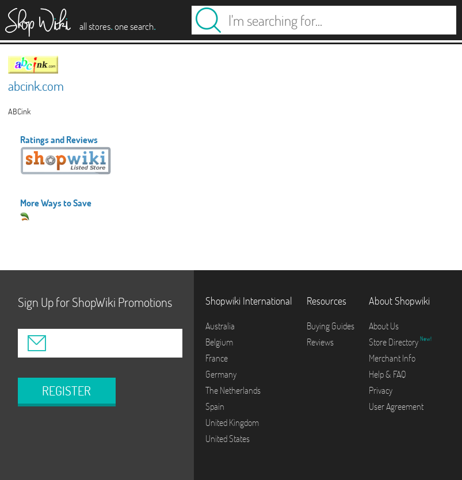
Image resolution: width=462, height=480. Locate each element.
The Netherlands (233, 390)
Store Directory (394, 342)
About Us (384, 326)
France (216, 358)
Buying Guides (330, 326)
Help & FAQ (387, 374)
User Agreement (396, 406)
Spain (214, 406)
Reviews (320, 342)
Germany (220, 374)
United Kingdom (232, 422)
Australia (220, 326)
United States (227, 438)
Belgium (219, 342)
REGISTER (66, 391)
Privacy (380, 390)
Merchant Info (392, 358)
